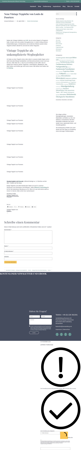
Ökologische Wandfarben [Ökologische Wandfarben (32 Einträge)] (65, 97)
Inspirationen (57, 6)
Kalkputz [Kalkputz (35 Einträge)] (62, 74)
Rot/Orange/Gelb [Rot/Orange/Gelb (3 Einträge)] (64, 82)
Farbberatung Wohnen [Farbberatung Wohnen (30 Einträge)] (64, 64)
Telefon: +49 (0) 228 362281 (67, 315)
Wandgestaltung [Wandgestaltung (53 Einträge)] (67, 86)
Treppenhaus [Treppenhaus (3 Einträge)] (73, 82)
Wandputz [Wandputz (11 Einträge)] (66, 88)
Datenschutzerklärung (48, 441)
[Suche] (76, 13)
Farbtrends (58, 45)
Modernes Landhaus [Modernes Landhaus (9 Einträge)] (71, 78)
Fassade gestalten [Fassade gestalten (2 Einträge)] (59, 71)
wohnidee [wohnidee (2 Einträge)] (57, 94)
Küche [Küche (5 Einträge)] (72, 73)
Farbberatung (47, 6)
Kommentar (8, 229)
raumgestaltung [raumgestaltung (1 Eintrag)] (58, 82)
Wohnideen (58, 50)
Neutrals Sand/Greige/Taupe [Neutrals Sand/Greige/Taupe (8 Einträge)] (67, 80)
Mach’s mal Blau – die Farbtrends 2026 (64, 27)
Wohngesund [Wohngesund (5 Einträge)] (71, 92)
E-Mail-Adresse (9, 251)
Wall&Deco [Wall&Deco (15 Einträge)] (72, 84)
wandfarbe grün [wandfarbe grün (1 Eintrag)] (58, 86)
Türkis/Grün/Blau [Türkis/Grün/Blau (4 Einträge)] (59, 84)
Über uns (70, 6)
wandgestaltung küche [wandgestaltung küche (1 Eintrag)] (59, 88)
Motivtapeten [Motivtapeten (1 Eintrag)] (58, 80)
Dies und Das (59, 43)
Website (6, 256)
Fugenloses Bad (59, 47)
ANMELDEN (64, 435)
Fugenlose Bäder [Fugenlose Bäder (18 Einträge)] (68, 71)
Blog (64, 6)
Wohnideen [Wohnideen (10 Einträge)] (63, 94)
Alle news (58, 40)
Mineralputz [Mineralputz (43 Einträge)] (60, 78)
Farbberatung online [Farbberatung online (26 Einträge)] (67, 62)
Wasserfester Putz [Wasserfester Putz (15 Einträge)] (61, 90)
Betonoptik (58, 42)
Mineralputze (59, 49)
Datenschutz (66, 329)
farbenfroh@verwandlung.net (64, 326)
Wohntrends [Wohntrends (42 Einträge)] (71, 94)
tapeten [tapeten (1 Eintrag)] (69, 82)
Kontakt (77, 6)
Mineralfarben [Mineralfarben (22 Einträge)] (66, 76)
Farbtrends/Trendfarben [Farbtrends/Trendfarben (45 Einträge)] (65, 69)
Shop (39, 6)
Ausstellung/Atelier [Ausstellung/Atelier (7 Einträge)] (61, 57)
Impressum (59, 329)
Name (6, 246)
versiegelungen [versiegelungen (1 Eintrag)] (66, 84)
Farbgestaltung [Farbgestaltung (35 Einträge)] (61, 67)
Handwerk (33, 6)
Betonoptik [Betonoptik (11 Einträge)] (69, 57)
